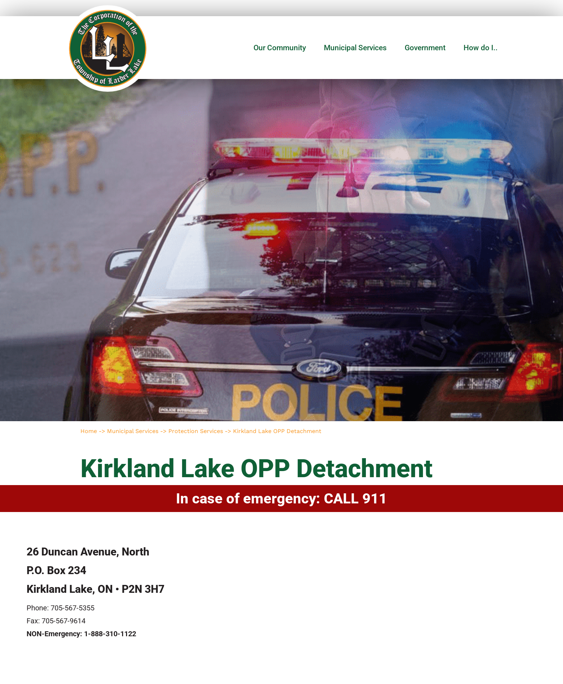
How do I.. (481, 47)
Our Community (281, 47)
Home (88, 431)
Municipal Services (357, 47)
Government (427, 47)
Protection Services (195, 431)
